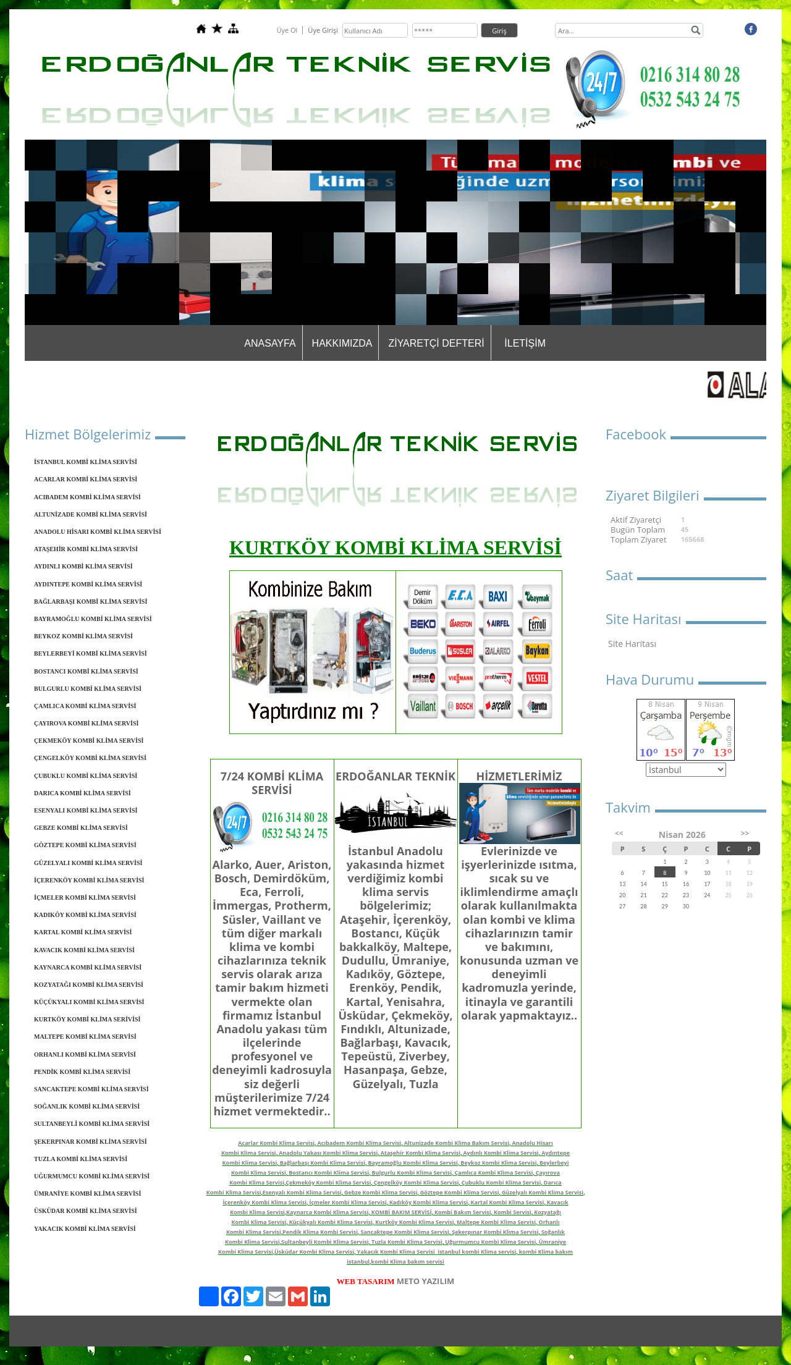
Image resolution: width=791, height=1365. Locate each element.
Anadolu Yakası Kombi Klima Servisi (328, 1153)
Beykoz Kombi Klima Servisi (498, 1163)
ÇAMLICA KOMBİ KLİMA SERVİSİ (85, 706)
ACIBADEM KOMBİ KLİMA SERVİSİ (87, 497)
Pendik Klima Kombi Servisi (320, 1232)
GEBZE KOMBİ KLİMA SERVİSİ (81, 827)
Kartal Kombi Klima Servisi (507, 1202)
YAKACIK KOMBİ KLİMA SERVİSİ (85, 1228)
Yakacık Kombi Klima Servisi (396, 1252)
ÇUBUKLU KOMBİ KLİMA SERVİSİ (85, 775)
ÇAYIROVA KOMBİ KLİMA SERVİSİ (86, 723)
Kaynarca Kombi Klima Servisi (327, 1212)
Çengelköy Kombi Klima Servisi (416, 1182)
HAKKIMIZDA (342, 343)
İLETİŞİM (525, 343)
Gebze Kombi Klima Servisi (380, 1192)
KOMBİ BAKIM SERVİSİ (401, 1212)
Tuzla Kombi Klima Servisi (406, 1242)
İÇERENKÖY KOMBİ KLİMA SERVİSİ (89, 880)
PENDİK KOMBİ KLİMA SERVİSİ (82, 1071)
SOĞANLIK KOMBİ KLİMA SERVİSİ (87, 1106)
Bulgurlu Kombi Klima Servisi (412, 1172)
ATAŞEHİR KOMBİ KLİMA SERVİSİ (86, 549)
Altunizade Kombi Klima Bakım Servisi (456, 1143)
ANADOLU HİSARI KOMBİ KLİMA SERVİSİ (97, 531)
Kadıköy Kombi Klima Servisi (428, 1202)
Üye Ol (286, 30)
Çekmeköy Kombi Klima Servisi (328, 1182)
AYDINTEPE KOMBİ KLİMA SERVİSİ (88, 584)
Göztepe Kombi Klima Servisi (459, 1192)
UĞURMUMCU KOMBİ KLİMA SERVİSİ (92, 1176)
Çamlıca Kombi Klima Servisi (494, 1172)
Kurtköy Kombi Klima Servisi (414, 1222)
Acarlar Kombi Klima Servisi (276, 1143)
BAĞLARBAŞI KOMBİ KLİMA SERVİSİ (90, 601)
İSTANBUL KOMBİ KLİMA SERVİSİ (85, 462)
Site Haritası (632, 643)
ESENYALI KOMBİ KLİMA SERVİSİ (85, 810)
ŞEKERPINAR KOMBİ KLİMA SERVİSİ (90, 1141)
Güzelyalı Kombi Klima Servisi (542, 1192)
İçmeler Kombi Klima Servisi (347, 1202)
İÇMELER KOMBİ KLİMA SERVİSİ (85, 897)
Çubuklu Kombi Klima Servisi (501, 1182)
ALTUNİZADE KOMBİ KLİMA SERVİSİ (90, 514)
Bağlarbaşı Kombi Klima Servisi (322, 1163)
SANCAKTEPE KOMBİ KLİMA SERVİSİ (91, 1089)
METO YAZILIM (426, 1281)
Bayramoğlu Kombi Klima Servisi (413, 1163)
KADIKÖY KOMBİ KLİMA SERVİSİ (85, 914)
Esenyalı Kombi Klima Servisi (302, 1192)
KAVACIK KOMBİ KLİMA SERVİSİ (84, 950)
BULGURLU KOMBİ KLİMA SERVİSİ (88, 688)
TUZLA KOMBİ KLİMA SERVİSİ (80, 1159)
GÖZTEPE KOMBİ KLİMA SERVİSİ (85, 845)
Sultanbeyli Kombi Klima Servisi (325, 1242)
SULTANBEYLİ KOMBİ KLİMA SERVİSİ (92, 1123)
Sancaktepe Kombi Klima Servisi (404, 1232)
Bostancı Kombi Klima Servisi (329, 1172)
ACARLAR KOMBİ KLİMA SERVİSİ (85, 479)
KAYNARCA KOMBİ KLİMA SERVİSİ (88, 967)
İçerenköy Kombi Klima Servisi (264, 1202)
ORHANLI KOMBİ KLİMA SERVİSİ (85, 1054)
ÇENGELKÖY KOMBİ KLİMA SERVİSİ (90, 757)
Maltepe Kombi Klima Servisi (496, 1222)
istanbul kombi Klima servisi (477, 1252)
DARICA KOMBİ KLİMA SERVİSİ (82, 793)
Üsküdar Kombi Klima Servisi (314, 1252)
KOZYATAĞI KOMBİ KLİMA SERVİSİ (88, 984)
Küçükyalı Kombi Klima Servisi (331, 1222)
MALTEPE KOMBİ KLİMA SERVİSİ (85, 1036)
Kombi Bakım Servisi (462, 1212)
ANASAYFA (269, 343)
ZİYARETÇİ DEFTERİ (436, 343)
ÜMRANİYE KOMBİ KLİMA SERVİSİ (87, 1193)
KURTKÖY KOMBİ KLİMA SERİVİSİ (87, 1019)
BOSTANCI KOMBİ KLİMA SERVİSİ (86, 671)
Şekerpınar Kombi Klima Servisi (495, 1232)
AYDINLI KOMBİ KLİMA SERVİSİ (83, 566)
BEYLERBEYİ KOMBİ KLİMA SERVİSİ (90, 653)
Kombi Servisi (512, 1212)
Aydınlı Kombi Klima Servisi (500, 1153)
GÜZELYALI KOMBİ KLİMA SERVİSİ (88, 863)
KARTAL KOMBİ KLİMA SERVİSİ (83, 932)
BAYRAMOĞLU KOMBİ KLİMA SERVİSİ (93, 618)
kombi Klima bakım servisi (407, 1261)
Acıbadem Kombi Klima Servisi (360, 1143)
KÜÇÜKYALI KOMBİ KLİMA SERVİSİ (89, 1002)
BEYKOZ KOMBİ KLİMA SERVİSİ (83, 636)
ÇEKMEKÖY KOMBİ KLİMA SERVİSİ (88, 740)
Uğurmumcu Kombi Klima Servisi (490, 1242)
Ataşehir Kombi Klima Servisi (420, 1153)
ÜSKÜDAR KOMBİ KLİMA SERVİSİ (85, 1210)
